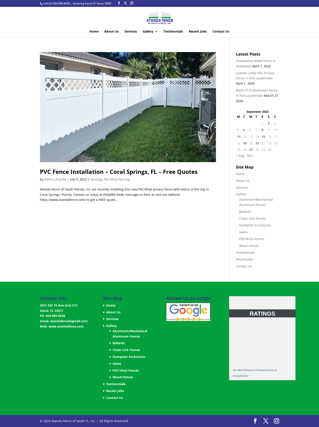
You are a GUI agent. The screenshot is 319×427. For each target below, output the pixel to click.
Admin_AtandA (55, 179)
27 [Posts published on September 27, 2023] (251, 150)
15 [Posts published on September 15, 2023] (263, 136)
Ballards (245, 212)
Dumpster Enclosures (255, 225)
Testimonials (173, 31)
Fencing (96, 179)
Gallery (148, 31)
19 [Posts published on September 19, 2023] (245, 143)
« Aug (240, 155)
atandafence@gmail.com (69, 321)
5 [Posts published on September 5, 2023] (244, 130)
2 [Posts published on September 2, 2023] (269, 123)
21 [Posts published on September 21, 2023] (257, 143)
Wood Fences (249, 246)
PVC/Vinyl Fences (251, 239)
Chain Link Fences (252, 218)
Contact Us (220, 31)
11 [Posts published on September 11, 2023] (239, 136)
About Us (111, 31)
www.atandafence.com (66, 326)
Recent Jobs (198, 31)
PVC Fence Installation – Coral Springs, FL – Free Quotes (119, 172)
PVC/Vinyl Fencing (117, 179)
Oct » (250, 155)
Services (130, 31)
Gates (243, 232)
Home (94, 31)
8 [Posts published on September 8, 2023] (262, 130)
